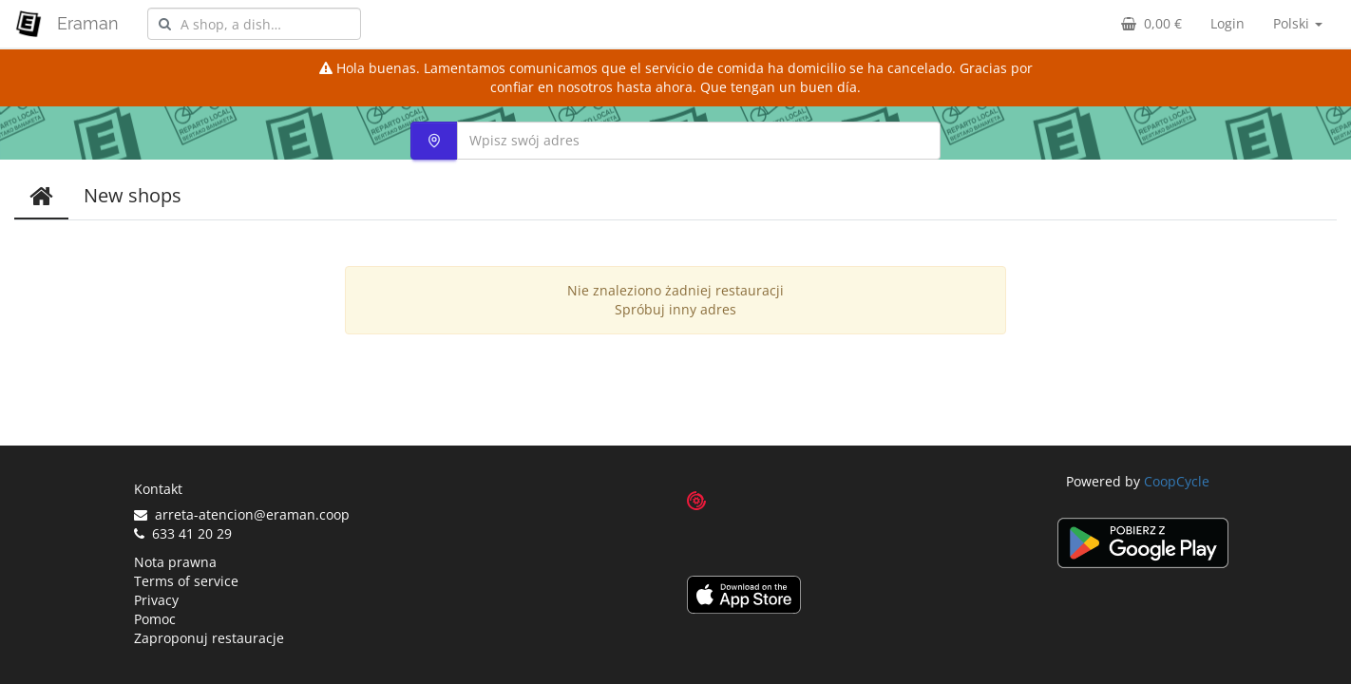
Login (1227, 23)
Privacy (156, 600)
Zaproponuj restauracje (209, 638)
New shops (132, 195)
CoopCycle (1176, 481)
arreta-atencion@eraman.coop (242, 514)
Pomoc (155, 619)
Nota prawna (175, 562)
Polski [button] (1297, 23)
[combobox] (254, 24)
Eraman (88, 23)
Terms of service (186, 581)
